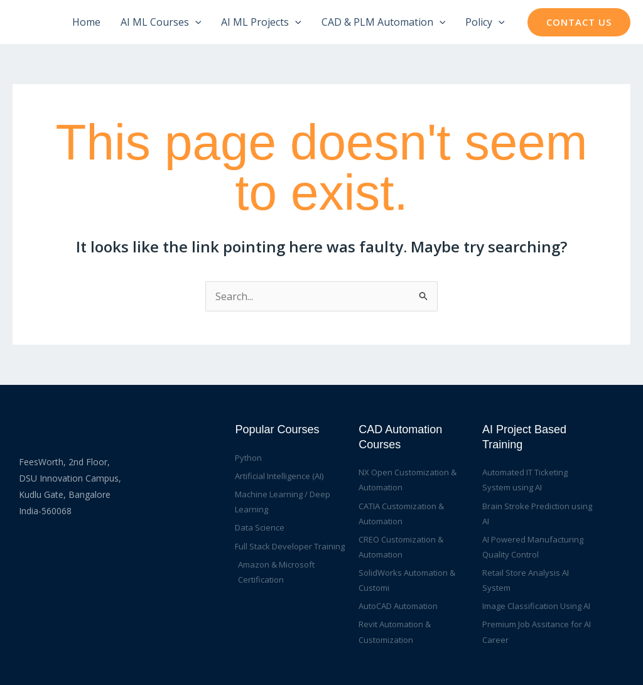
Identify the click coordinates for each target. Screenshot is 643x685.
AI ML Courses (161, 22)
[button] (578, 22)
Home (86, 22)
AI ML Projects (261, 22)
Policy (485, 22)
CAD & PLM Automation (384, 22)
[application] (195, 22)
